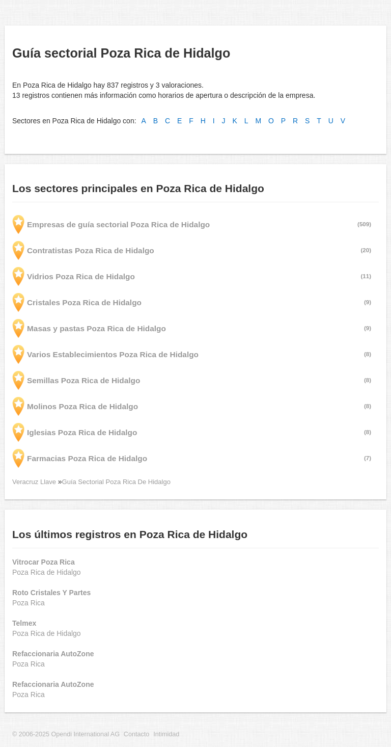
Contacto (136, 734)
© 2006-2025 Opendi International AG (66, 734)
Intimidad (166, 734)
